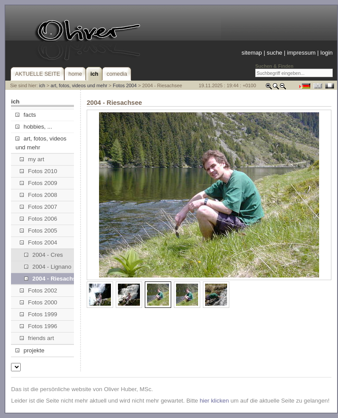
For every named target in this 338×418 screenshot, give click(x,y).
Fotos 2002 (38, 290)
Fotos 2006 (38, 218)
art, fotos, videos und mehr (79, 85)
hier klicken (214, 400)
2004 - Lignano (47, 266)
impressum (301, 52)
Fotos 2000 (38, 302)
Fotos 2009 (38, 183)
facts (25, 114)
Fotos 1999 (38, 314)
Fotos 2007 (38, 206)
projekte (29, 350)
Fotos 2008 (38, 195)
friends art (37, 338)
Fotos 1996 (38, 326)
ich (42, 85)
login (326, 52)
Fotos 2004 (124, 85)
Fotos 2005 (38, 230)
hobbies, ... (33, 126)
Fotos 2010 (38, 171)
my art (32, 159)
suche (274, 52)
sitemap (252, 52)
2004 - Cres (43, 255)
